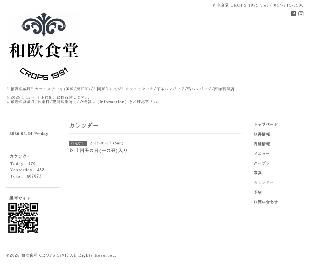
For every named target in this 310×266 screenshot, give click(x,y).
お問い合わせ (266, 202)
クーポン (262, 163)
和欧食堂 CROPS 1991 (44, 255)
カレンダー (264, 183)
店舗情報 (262, 144)
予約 (258, 192)
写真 (258, 173)
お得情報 (262, 134)
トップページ (266, 125)
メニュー (262, 154)
